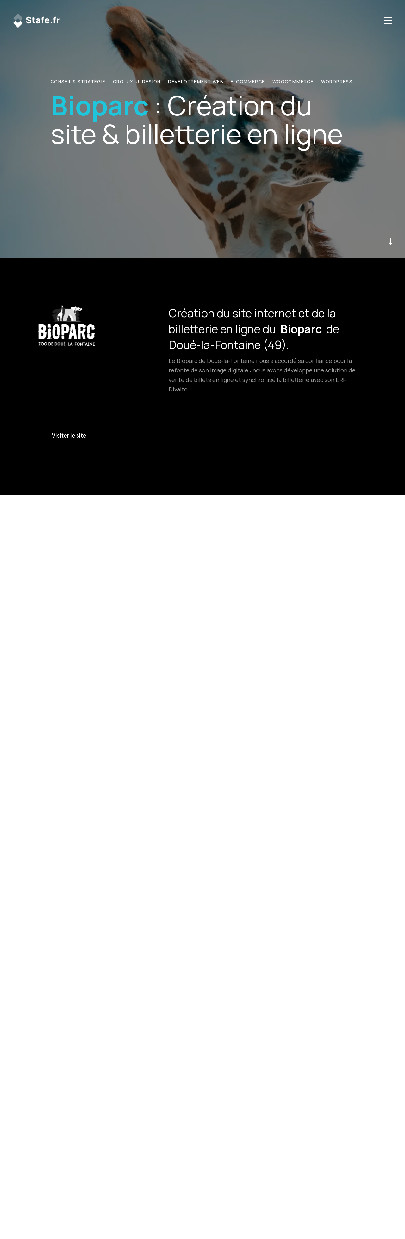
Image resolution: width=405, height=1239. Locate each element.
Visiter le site (69, 435)
